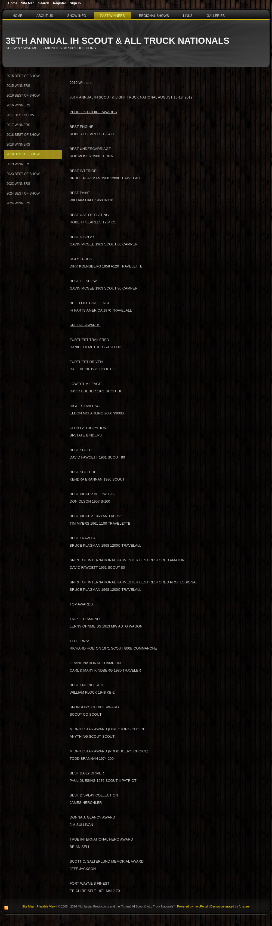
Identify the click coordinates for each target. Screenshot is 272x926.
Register (59, 3)
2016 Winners (18, 105)
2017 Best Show (20, 115)
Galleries (216, 16)
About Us (44, 16)
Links (188, 16)
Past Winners (112, 16)
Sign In (75, 3)
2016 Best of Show (23, 95)
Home (17, 16)
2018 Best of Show (23, 135)
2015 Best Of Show (23, 76)
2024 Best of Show (23, 193)
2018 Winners (18, 144)
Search (43, 3)
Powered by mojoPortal (192, 906)
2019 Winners (18, 164)
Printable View (45, 906)
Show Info (76, 16)
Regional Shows (154, 16)
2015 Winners (18, 86)
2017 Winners (18, 125)
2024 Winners (18, 203)
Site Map (28, 906)
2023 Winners (18, 184)
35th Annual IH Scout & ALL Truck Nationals (118, 41)
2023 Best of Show (23, 174)
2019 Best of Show (23, 154)
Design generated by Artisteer (230, 906)
